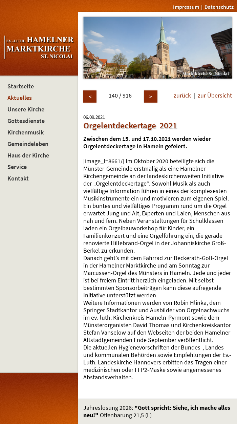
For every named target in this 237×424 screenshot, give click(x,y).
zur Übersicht (215, 95)
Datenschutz (219, 6)
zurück (182, 95)
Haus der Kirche (28, 155)
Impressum (186, 6)
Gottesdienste (26, 121)
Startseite (20, 86)
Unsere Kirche (25, 109)
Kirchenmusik (25, 132)
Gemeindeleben (27, 144)
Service (17, 167)
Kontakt (18, 178)
